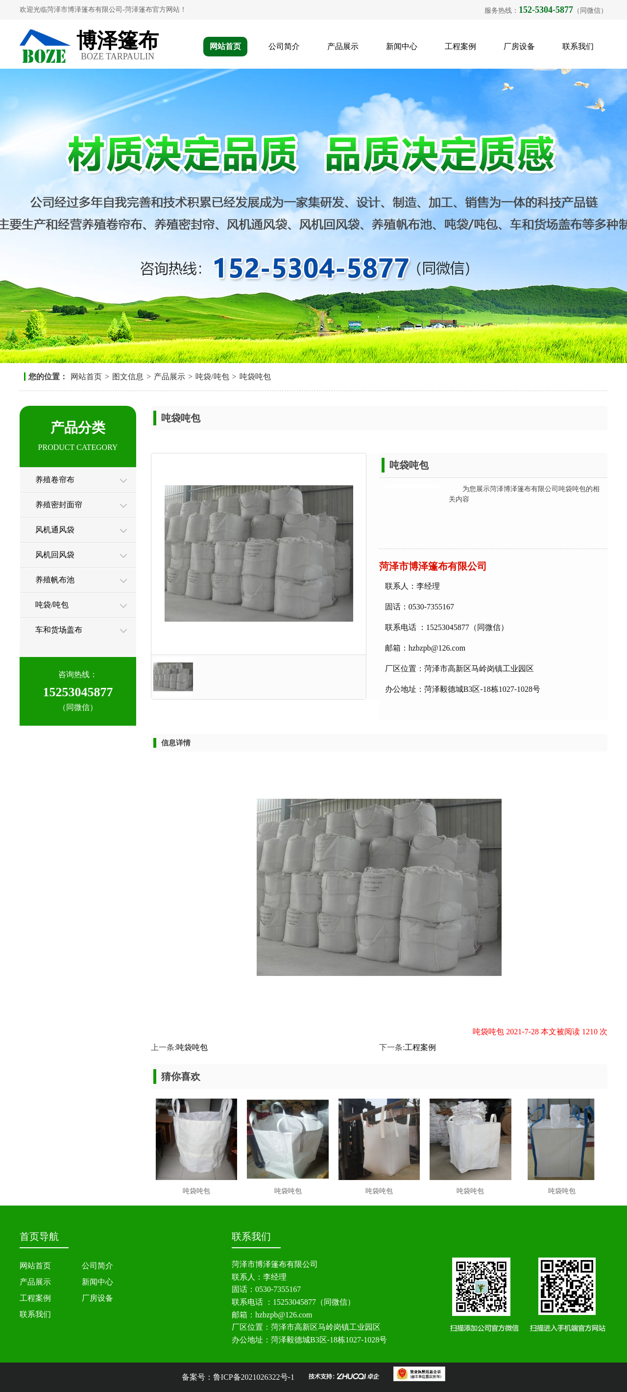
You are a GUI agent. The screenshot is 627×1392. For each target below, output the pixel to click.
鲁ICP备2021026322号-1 (253, 1377)
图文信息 (128, 376)
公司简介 (284, 46)
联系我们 (578, 46)
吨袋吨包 (255, 376)
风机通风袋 (54, 529)
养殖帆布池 (54, 580)
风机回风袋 (54, 555)
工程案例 (460, 46)
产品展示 (343, 46)
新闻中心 (401, 46)
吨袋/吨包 (212, 376)
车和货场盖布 (58, 630)
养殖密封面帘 (58, 504)
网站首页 (225, 46)
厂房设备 (519, 46)
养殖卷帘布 (54, 479)
